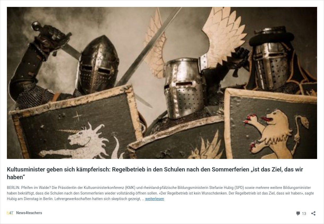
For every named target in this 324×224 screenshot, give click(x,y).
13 (301, 213)
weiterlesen (154, 199)
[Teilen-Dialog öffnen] (313, 212)
